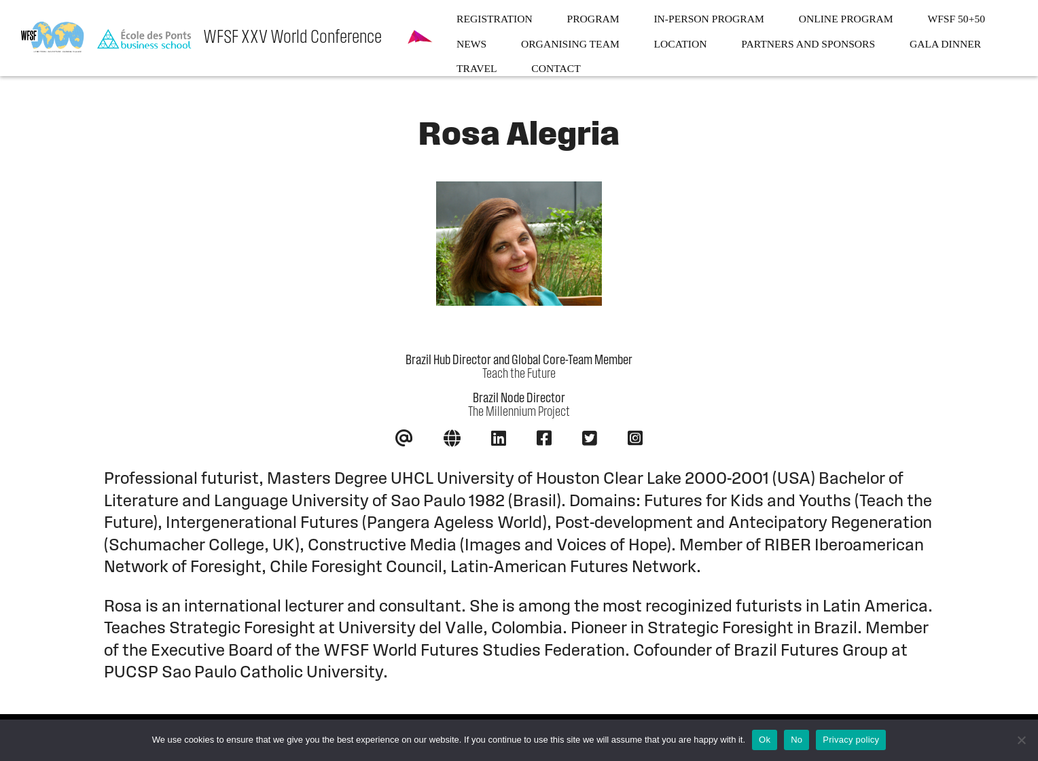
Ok (764, 740)
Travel (477, 68)
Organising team (570, 44)
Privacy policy (851, 740)
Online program (846, 18)
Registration (495, 18)
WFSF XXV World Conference (292, 38)
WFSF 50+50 (956, 18)
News (471, 44)
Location (680, 44)
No (796, 740)
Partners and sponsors (808, 44)
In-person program (709, 18)
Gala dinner (945, 44)
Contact (555, 68)
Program (593, 18)
